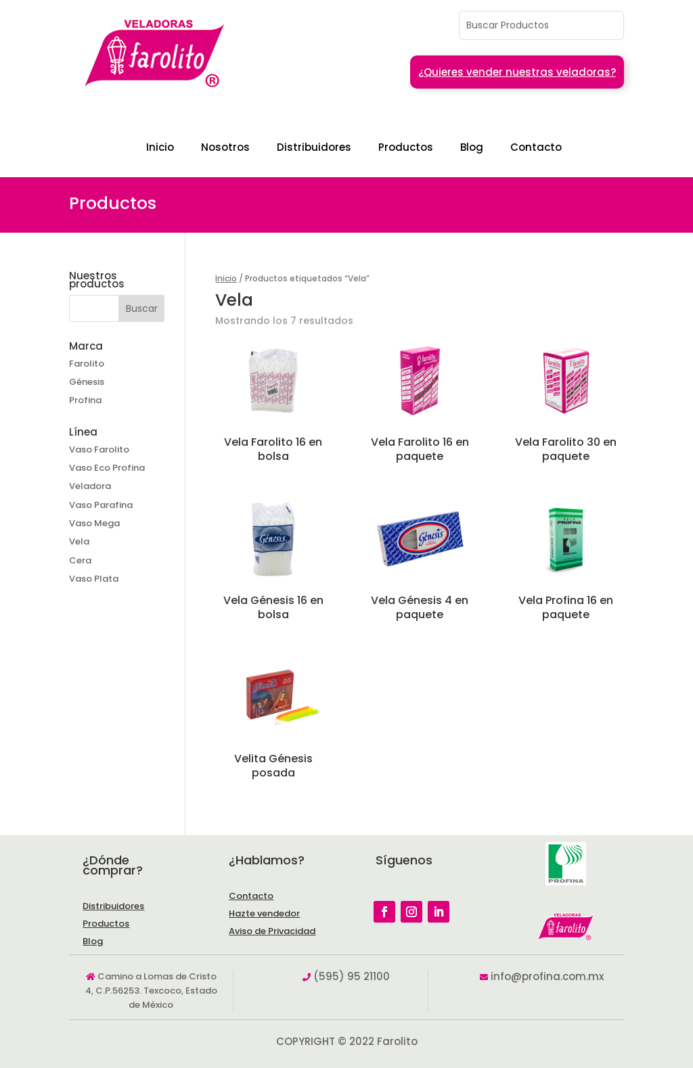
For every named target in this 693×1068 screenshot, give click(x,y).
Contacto (536, 147)
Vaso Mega (94, 523)
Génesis (86, 381)
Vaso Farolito (99, 449)
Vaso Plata (93, 578)
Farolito (86, 363)
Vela (79, 541)
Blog (471, 147)
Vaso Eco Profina (107, 467)
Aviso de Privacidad (272, 931)
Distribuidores (314, 147)
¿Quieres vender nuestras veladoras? (517, 72)
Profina (85, 400)
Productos (405, 147)
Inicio (160, 147)
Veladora (90, 486)
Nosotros (225, 147)
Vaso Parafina (101, 504)
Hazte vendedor (264, 913)
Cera (80, 560)
